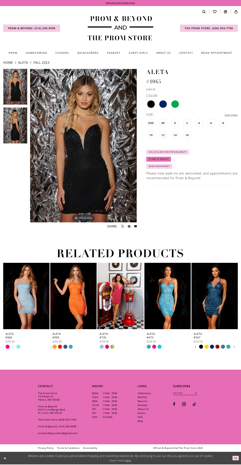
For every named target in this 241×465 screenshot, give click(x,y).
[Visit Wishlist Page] (214, 12)
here (128, 461)
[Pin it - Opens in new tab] (129, 226)
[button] (225, 12)
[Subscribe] (201, 393)
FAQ (140, 417)
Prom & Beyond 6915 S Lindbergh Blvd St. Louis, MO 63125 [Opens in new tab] (51, 410)
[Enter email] (188, 393)
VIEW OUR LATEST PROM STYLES (120, 3)
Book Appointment (161, 171)
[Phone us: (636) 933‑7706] (209, 29)
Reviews (142, 405)
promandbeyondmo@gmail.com (58, 433)
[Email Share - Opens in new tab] (135, 227)
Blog (140, 421)
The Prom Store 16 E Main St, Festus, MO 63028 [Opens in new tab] (49, 397)
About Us (143, 409)
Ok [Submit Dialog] (235, 458)
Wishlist (142, 397)
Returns (142, 401)
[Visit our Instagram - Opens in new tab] (184, 405)
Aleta (23, 63)
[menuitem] (31, 29)
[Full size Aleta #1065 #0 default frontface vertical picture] (83, 146)
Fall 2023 (42, 63)
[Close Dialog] (5, 458)
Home (8, 63)
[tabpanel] (15, 88)
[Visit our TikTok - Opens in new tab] (194, 406)
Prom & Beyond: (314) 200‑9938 (57, 427)
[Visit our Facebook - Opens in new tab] (174, 406)
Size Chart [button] (230, 115)
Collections (144, 393)
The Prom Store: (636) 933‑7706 (57, 420)
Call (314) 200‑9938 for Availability (171, 154)
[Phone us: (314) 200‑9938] (31, 29)
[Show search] (204, 12)
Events (142, 413)
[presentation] (26, 296)
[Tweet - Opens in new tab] (122, 226)
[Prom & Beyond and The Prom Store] (120, 29)
